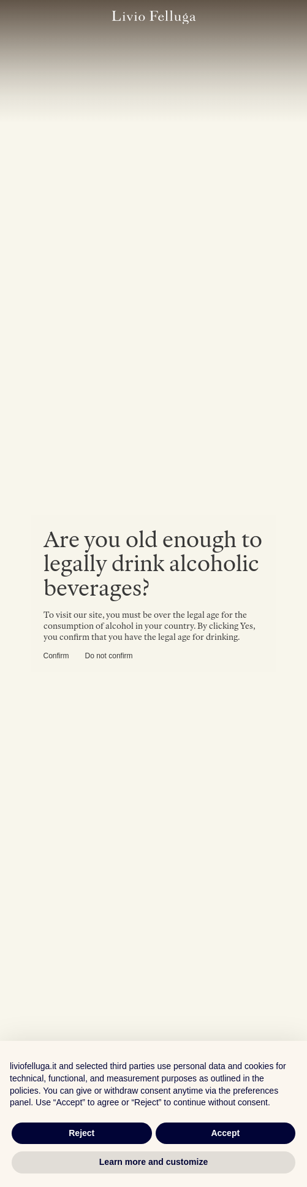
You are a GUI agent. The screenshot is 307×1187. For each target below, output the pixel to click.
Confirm (56, 656)
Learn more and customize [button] (153, 1162)
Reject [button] (81, 1133)
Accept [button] (225, 1133)
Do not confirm (109, 656)
